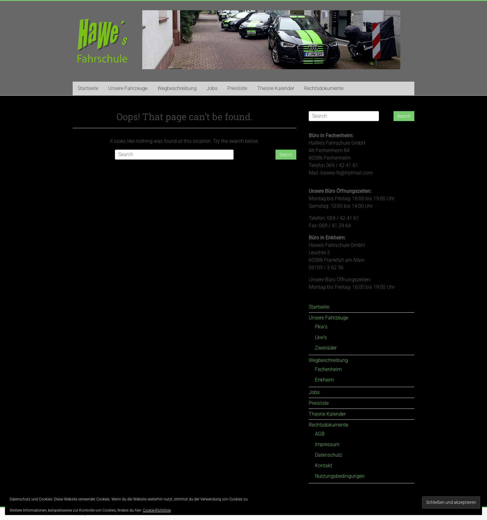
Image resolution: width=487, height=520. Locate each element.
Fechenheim (328, 369)
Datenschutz (328, 455)
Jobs (212, 88)
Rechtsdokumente (324, 88)
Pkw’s (321, 327)
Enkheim (324, 380)
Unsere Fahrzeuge (128, 88)
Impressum (327, 444)
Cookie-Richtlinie (157, 510)
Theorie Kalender (275, 88)
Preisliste (237, 88)
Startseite (88, 88)
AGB (320, 434)
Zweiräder (326, 348)
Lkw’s (321, 337)
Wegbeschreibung (177, 88)
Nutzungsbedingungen (340, 476)
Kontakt (323, 465)
